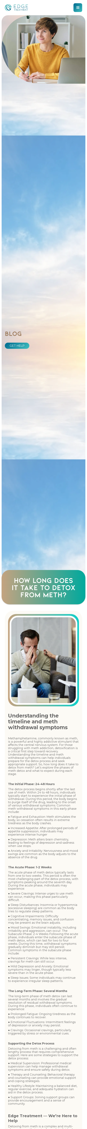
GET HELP (17, 346)
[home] (16, 7)
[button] (77, 7)
